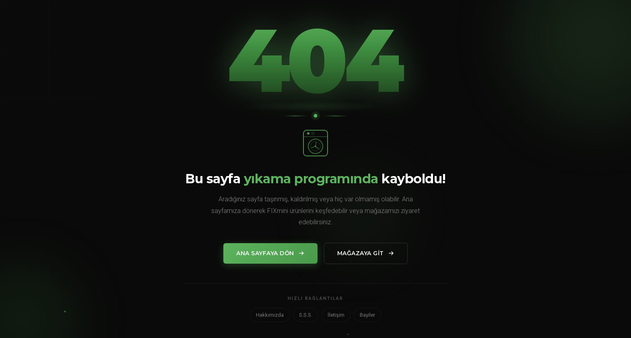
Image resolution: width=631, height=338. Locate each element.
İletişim (336, 315)
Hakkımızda (270, 315)
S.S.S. (305, 315)
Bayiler (367, 315)
